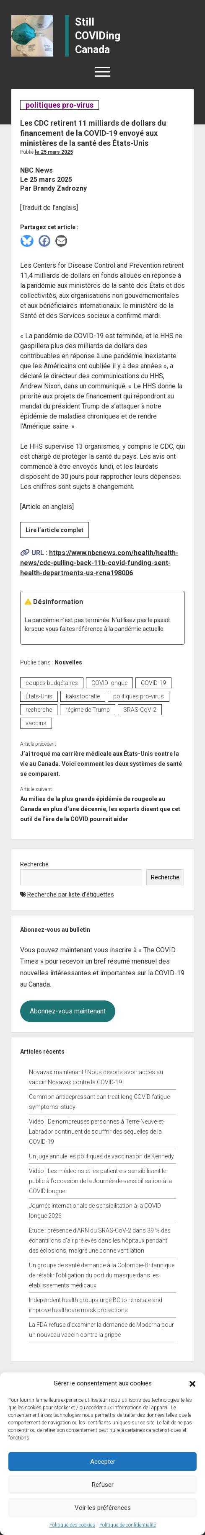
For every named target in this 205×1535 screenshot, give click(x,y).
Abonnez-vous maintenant (68, 1011)
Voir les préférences (103, 1508)
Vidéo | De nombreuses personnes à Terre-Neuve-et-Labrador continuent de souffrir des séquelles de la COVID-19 (97, 1131)
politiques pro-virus (59, 105)
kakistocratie (83, 696)
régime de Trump (87, 709)
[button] (192, 1383)
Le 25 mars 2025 (54, 152)
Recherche (34, 864)
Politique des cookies (72, 1525)
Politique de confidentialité (127, 1525)
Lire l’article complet (57, 531)
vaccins (36, 723)
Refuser (103, 1484)
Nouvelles (68, 662)
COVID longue (109, 683)
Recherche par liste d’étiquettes (70, 894)
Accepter (102, 1461)
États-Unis (39, 696)
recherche (39, 709)
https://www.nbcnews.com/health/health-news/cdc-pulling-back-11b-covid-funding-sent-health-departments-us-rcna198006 (99, 563)
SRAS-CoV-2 (139, 709)
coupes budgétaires (52, 683)
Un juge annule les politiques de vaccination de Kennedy (101, 1156)
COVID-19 (153, 683)
